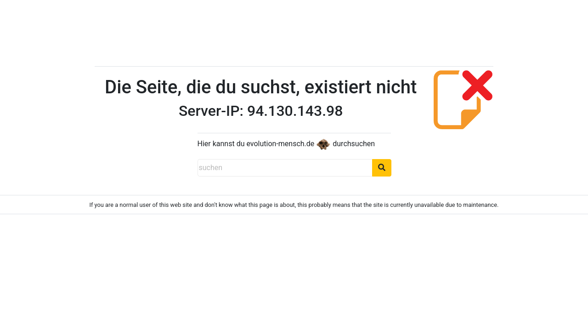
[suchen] (285, 168)
